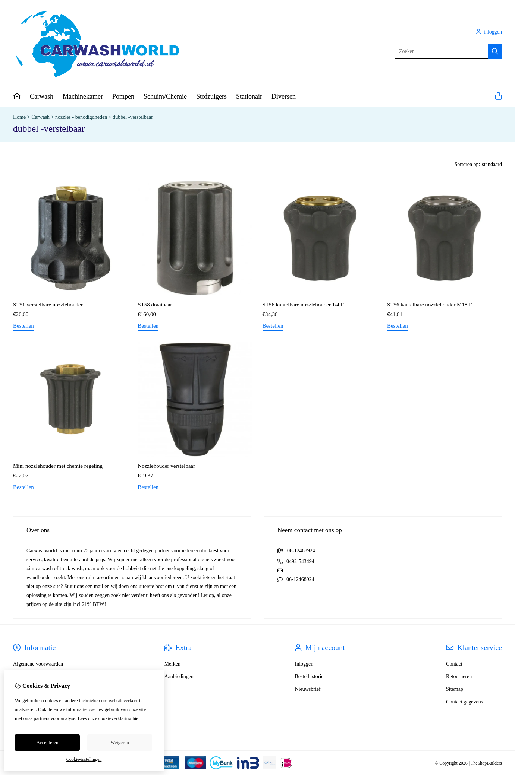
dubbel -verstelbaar (133, 117)
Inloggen (304, 664)
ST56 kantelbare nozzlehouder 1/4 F (303, 305)
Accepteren (47, 742)
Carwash (41, 96)
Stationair (249, 96)
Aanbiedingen (179, 676)
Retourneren (459, 676)
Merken (172, 664)
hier (136, 718)
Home (19, 117)
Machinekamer (83, 96)
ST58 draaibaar (155, 305)
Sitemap (454, 689)
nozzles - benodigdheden (82, 117)
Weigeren (119, 742)
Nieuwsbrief (308, 689)
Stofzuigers (211, 96)
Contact (454, 664)
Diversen (283, 96)
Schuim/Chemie (165, 96)
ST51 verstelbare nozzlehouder (48, 305)
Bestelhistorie (309, 676)
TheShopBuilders (486, 763)
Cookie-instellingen (84, 759)
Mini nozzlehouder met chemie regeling (58, 466)
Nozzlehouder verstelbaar (166, 466)
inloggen (489, 32)
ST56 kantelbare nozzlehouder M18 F (429, 305)
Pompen (123, 96)
